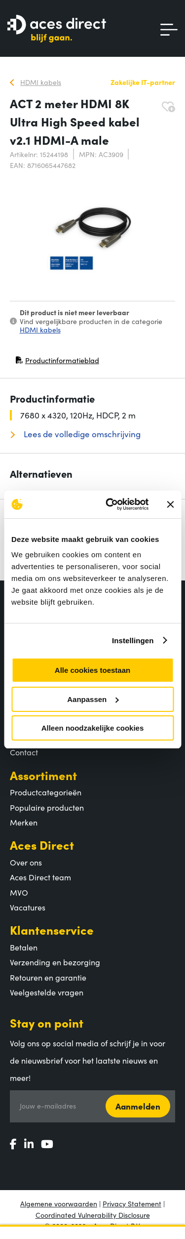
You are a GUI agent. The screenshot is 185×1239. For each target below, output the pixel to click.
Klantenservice (52, 929)
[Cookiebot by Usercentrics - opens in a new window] (110, 504)
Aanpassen (92, 699)
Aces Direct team (40, 876)
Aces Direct (42, 844)
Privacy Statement (132, 1203)
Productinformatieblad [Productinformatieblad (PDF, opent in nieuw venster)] (57, 362)
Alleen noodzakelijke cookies (92, 728)
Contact (24, 751)
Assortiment (43, 775)
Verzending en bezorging (55, 961)
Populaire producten (47, 807)
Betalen (23, 947)
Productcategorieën (45, 791)
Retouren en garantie (48, 977)
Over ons (26, 862)
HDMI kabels (40, 329)
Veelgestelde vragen (46, 992)
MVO (19, 892)
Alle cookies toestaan (92, 670)
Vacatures (27, 907)
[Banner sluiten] (170, 504)
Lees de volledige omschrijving (81, 434)
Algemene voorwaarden (58, 1203)
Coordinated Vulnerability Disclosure (93, 1215)
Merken (23, 822)
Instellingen (133, 640)
